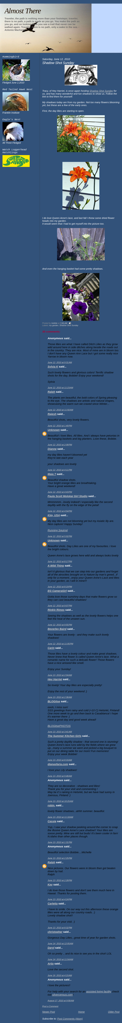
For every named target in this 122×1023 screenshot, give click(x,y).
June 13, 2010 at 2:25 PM (60, 858)
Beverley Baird (57, 628)
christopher (55, 931)
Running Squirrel (58, 530)
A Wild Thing (56, 565)
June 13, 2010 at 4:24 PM (60, 899)
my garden (53, 325)
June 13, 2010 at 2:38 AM (60, 697)
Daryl (51, 947)
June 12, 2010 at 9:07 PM (60, 606)
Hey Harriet (55, 679)
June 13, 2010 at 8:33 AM (60, 760)
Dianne (52, 448)
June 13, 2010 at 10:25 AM (60, 801)
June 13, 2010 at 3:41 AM (60, 732)
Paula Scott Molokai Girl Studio (68, 496)
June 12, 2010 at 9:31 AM (60, 362)
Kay (50, 884)
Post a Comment (50, 1006)
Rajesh (52, 414)
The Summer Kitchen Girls (64, 735)
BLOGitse (54, 701)
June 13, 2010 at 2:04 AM (60, 675)
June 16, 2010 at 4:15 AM (60, 975)
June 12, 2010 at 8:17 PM (60, 561)
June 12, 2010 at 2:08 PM (60, 445)
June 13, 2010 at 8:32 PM (60, 928)
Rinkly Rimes (56, 609)
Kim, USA (54, 515)
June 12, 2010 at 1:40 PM (60, 426)
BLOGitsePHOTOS (59, 725)
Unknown (54, 429)
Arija (51, 963)
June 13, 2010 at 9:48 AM (60, 776)
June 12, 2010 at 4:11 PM (60, 470)
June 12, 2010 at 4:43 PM (60, 492)
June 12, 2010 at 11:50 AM (60, 410)
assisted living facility (98, 991)
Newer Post (48, 1011)
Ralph (51, 391)
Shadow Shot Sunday (101, 90)
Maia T (52, 474)
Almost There (23, 11)
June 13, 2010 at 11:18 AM (60, 817)
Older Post (113, 1011)
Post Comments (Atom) (70, 1018)
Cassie (52, 821)
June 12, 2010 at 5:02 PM (60, 536)
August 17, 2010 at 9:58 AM (61, 1000)
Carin (51, 647)
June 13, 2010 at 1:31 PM (60, 842)
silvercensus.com (62, 994)
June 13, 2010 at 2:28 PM (60, 880)
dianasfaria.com (58, 764)
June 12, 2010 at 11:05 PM (60, 644)
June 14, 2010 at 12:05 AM (60, 943)
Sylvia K (53, 366)
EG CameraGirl (57, 590)
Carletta (53, 903)
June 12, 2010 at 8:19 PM (60, 587)
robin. (51, 805)
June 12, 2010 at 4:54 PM (60, 511)
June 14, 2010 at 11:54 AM (60, 959)
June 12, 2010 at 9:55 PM (60, 625)
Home (81, 1011)
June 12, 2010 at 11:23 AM (60, 387)
